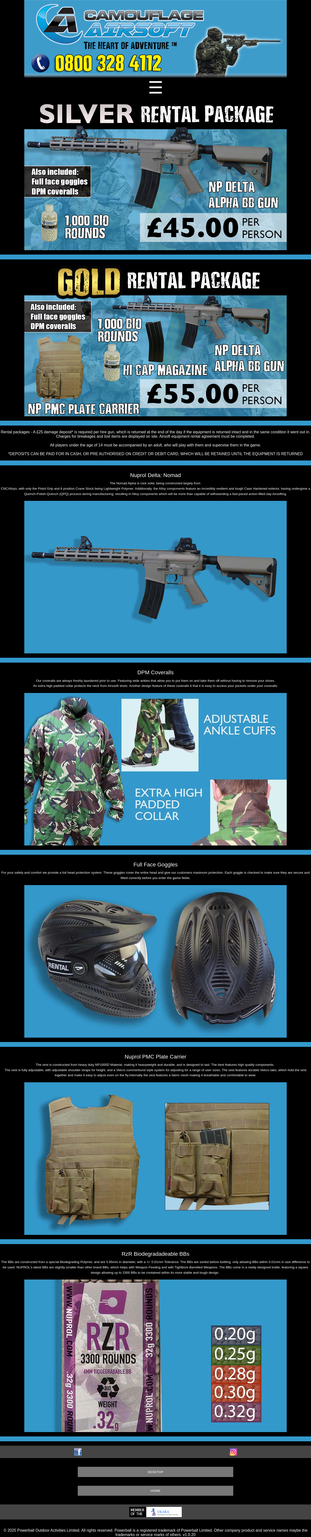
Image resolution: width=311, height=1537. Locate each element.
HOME (156, 1491)
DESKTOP (156, 1472)
